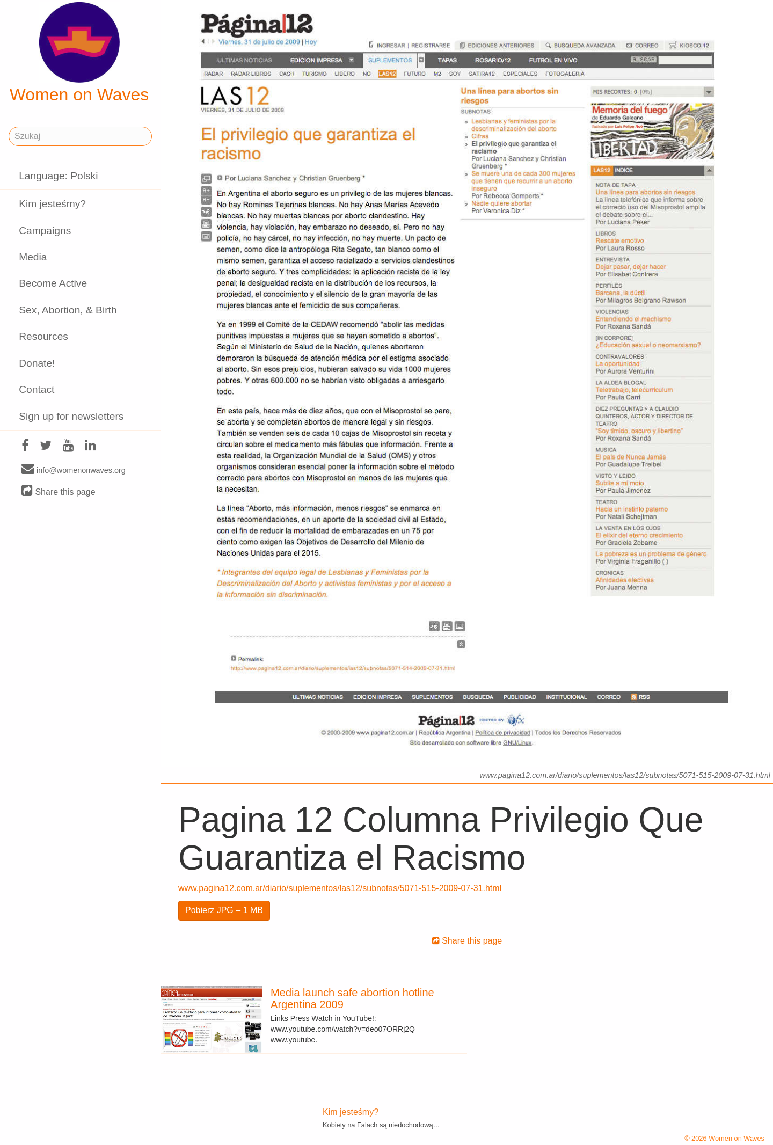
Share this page (58, 491)
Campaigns (45, 230)
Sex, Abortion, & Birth (67, 310)
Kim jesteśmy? (52, 203)
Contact (36, 389)
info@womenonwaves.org (73, 469)
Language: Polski (58, 175)
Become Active (53, 283)
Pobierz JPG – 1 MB (224, 910)
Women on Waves (79, 53)
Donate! (37, 363)
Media (33, 256)
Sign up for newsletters (71, 416)
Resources (43, 336)
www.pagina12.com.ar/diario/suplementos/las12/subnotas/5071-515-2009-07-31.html (339, 888)
